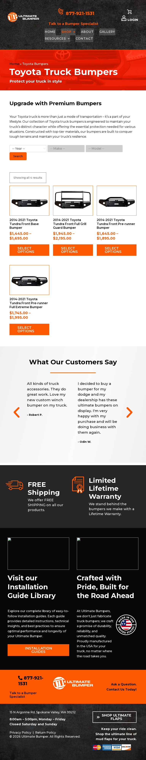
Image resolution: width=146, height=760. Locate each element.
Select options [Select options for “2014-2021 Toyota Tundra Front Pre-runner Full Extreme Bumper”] (25, 329)
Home (50, 32)
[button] (17, 412)
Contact (83, 38)
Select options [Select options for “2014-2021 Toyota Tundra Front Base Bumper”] (25, 250)
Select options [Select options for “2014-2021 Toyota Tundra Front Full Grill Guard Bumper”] (69, 250)
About (85, 32)
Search (18, 156)
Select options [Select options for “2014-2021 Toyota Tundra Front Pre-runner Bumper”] (113, 250)
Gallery (105, 32)
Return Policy (45, 732)
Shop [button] (67, 32)
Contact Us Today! (121, 689)
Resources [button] (57, 38)
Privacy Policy (20, 732)
